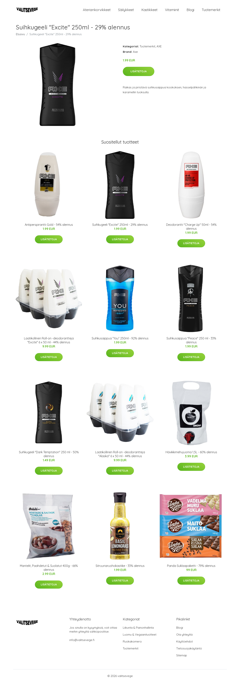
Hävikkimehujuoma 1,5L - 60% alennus (191, 455)
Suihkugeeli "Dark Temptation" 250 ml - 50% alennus (49, 457)
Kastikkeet (149, 11)
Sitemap (181, 658)
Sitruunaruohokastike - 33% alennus (120, 568)
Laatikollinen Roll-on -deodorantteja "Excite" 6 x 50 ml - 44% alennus (49, 343)
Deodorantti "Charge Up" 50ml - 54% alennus (191, 229)
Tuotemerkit (211, 11)
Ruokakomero (132, 644)
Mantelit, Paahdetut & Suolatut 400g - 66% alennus (49, 570)
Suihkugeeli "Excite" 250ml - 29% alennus (120, 227)
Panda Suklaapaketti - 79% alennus (191, 568)
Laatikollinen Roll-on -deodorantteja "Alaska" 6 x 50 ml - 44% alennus (120, 457)
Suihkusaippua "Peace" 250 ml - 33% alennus (191, 343)
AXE (159, 49)
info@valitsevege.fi (81, 642)
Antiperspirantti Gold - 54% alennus (49, 227)
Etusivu (20, 37)
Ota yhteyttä (184, 637)
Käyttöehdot (184, 644)
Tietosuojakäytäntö (189, 651)
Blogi (190, 11)
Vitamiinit (172, 11)
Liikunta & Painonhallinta (138, 630)
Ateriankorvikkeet (97, 11)
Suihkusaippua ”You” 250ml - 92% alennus (120, 341)
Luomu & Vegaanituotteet (139, 637)
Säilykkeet (126, 11)
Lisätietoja (138, 74)
